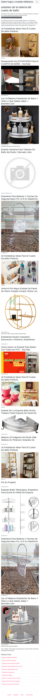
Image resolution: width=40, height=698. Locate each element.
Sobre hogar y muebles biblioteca (17, 2)
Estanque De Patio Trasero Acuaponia (11, 681)
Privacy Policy (29, 694)
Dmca (22, 694)
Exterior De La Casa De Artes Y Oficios (11, 678)
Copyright (16, 694)
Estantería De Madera (7, 675)
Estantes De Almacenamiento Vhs (10, 669)
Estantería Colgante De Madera (9, 657)
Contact (9, 694)
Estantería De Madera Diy (8, 672)
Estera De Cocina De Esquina (9, 660)
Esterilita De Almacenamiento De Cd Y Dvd (12, 666)
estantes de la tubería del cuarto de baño (11, 17)
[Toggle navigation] (37, 1)
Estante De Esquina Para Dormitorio (10, 684)
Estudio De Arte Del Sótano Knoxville (10, 663)
